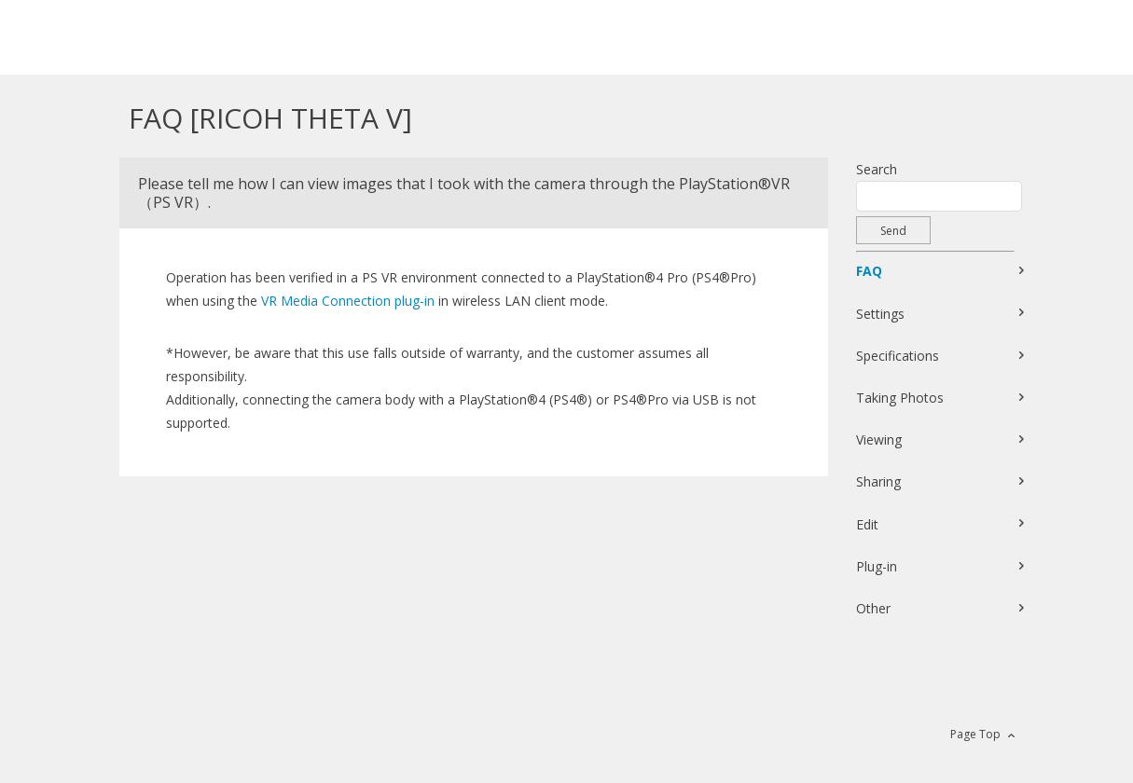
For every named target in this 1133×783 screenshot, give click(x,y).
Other (873, 608)
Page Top (975, 734)
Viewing (879, 439)
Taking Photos (900, 397)
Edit (867, 524)
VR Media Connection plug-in (348, 300)
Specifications (897, 355)
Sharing (878, 481)
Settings (880, 314)
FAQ (869, 271)
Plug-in (876, 566)
